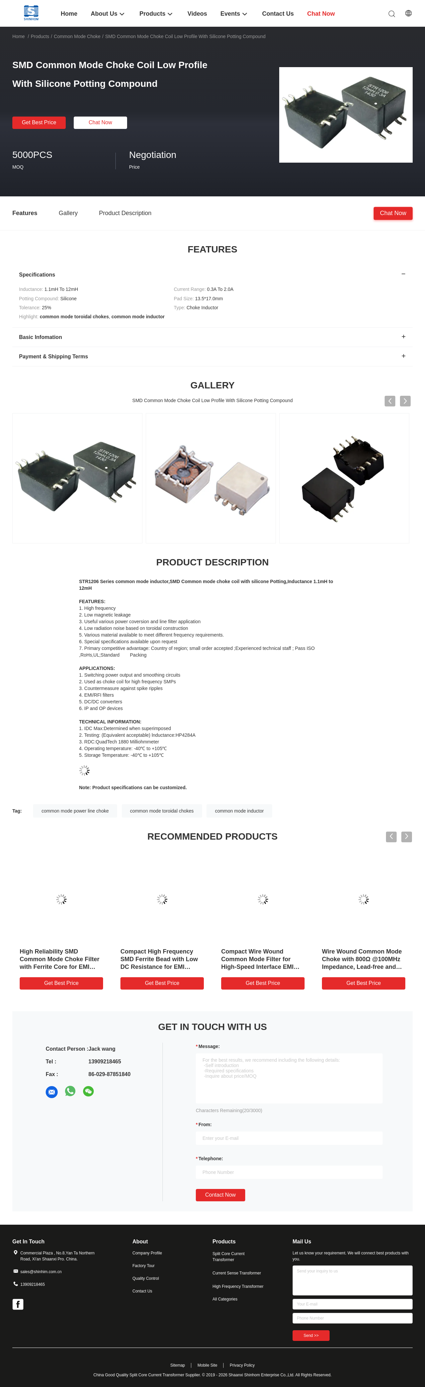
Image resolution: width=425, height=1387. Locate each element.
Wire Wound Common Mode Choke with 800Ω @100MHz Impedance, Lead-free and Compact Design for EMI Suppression (362, 967)
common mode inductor (239, 811)
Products (40, 36)
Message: (209, 1046)
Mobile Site (207, 1365)
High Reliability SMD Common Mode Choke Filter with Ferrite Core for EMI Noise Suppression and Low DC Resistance (60, 967)
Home (18, 36)
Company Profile (147, 1253)
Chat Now (100, 122)
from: (205, 1124)
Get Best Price (39, 122)
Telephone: (210, 1158)
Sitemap (177, 1365)
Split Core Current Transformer (228, 1256)
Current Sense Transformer (236, 1273)
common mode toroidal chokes (162, 811)
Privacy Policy (242, 1365)
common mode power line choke (75, 811)
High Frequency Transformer (238, 1286)
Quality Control (145, 1278)
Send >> (311, 1335)
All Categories (225, 1299)
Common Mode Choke (77, 36)
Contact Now (220, 1195)
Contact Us (142, 1291)
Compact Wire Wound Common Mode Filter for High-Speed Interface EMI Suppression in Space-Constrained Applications (257, 967)
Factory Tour (143, 1265)
